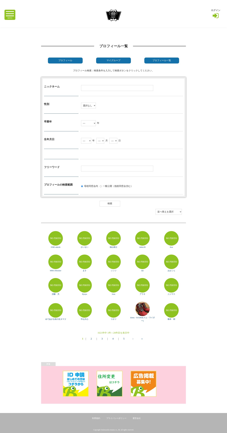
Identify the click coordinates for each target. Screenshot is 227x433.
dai (142, 270)
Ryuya (84, 294)
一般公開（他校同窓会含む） (118, 186)
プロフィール (65, 60)
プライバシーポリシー (116, 418)
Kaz (171, 247)
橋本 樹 (171, 319)
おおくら (171, 270)
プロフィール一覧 (161, 60)
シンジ (113, 270)
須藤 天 (55, 294)
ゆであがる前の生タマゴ (55, 319)
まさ (84, 270)
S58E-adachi (55, 247)
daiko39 (142, 247)
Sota (113, 294)
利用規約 (96, 418)
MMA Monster (55, 270)
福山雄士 (113, 247)
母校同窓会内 (91, 186)
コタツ (113, 319)
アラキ (142, 294)
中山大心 (84, 319)
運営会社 (137, 418)
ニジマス (171, 294)
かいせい (84, 247)
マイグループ (113, 60)
